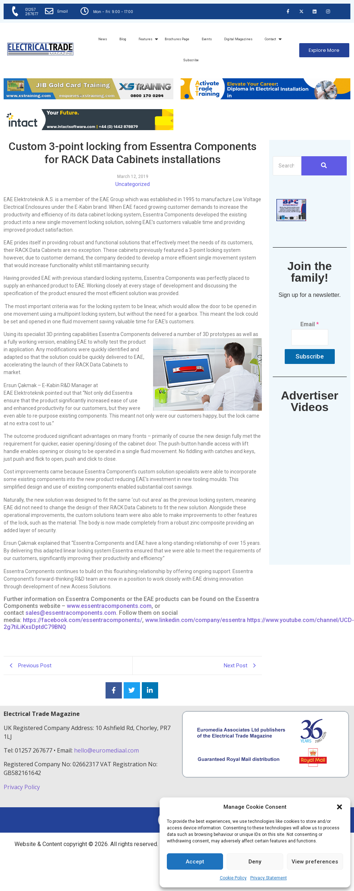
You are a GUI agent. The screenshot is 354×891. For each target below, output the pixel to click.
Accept (195, 861)
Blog (122, 39)
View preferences (315, 861)
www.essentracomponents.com (109, 605)
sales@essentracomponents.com (70, 612)
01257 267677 (31, 12)
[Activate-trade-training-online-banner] (265, 97)
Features (147, 39)
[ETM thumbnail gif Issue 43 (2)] (291, 219)
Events (207, 39)
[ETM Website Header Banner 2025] (88, 97)
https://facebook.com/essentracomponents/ (82, 620)
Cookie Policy (233, 877)
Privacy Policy (22, 787)
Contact (272, 39)
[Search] (287, 165)
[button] (339, 807)
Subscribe (191, 60)
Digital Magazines (238, 39)
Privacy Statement (268, 877)
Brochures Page (177, 39)
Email (63, 11)
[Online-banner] (88, 128)
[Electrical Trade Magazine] (40, 49)
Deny (254, 861)
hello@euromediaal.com (106, 750)
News (102, 39)
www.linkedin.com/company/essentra (195, 620)
